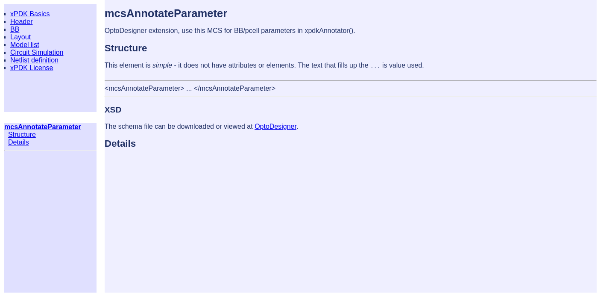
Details (18, 142)
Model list (24, 44)
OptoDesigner (275, 126)
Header (21, 21)
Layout (20, 37)
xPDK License (31, 67)
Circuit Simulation (36, 52)
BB (14, 29)
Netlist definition (34, 60)
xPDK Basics (30, 14)
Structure (22, 134)
